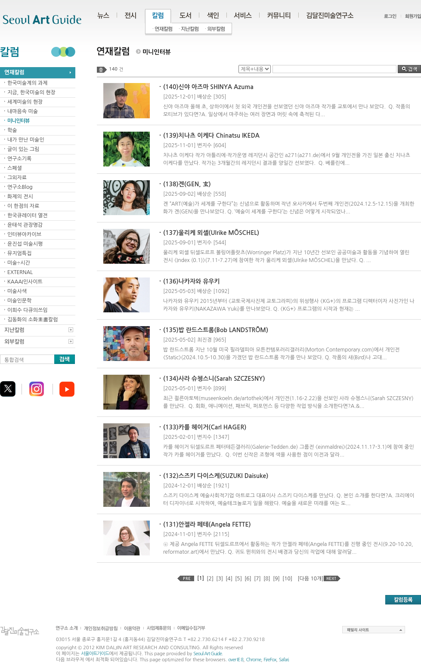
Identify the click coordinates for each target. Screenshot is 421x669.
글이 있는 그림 (23, 149)
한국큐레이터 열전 (27, 215)
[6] (248, 578)
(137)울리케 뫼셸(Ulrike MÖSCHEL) (211, 233)
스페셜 (14, 168)
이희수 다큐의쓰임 (27, 310)
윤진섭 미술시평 (25, 244)
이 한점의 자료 (23, 206)
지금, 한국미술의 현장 (31, 92)
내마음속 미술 (22, 111)
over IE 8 (235, 659)
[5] (238, 578)
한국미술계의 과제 (27, 83)
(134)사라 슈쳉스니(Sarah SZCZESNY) (214, 379)
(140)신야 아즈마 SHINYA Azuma (208, 87)
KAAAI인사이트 (25, 281)
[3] (219, 578)
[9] (276, 578)
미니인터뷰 (18, 120)
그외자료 (17, 177)
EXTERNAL (20, 272)
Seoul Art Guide (207, 653)
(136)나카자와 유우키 (191, 281)
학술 (12, 130)
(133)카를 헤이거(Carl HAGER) (204, 427)
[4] (229, 578)
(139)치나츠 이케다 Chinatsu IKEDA (211, 136)
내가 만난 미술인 (25, 139)
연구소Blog (20, 187)
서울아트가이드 (95, 653)
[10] (287, 578)
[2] (210, 578)
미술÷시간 (18, 262)
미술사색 (17, 291)
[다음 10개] (310, 578)
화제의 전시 (20, 196)
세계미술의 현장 (25, 102)
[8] (266, 578)
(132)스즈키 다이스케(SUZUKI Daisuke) (215, 476)
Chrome (253, 659)
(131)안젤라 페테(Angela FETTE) (207, 524)
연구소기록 (19, 158)
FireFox (270, 659)
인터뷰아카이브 (24, 234)
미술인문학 (19, 300)
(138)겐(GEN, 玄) (187, 184)
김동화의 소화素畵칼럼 (32, 319)
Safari (284, 659)
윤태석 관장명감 (25, 225)
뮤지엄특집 (19, 253)
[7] (257, 578)
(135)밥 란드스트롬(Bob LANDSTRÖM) (215, 330)
